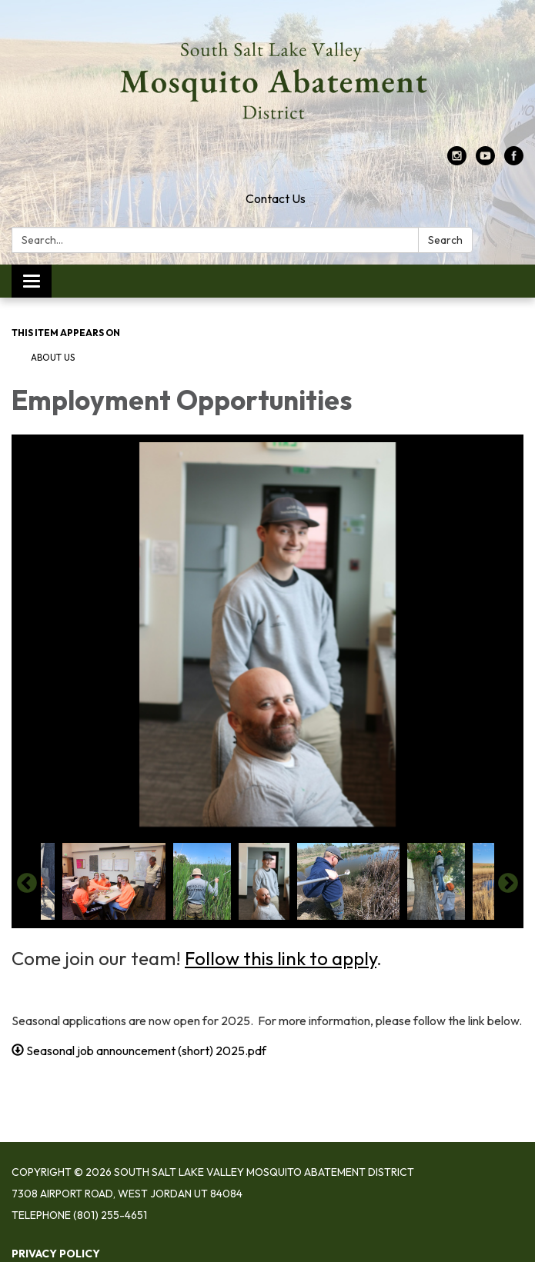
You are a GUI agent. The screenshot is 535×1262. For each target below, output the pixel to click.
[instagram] (456, 160)
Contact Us (276, 198)
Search (445, 240)
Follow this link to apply (280, 958)
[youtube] (485, 160)
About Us (53, 357)
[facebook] (513, 160)
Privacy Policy (56, 1253)
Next (508, 883)
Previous (26, 883)
